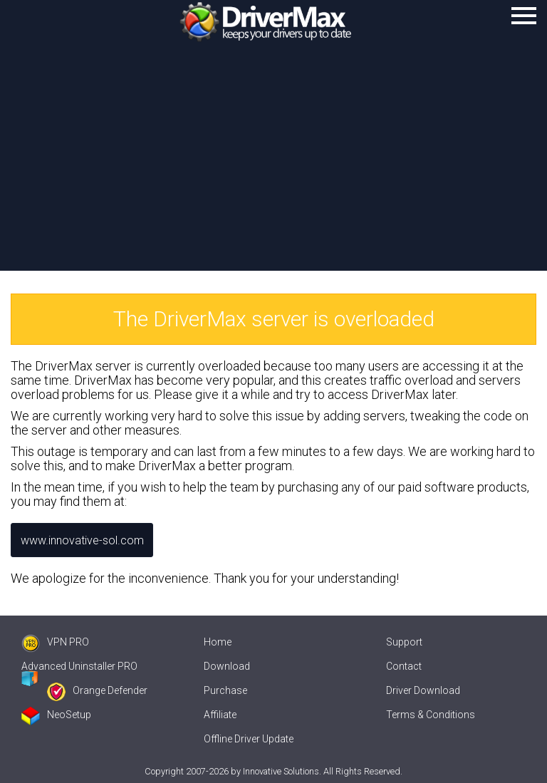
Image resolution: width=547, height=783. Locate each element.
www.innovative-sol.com (82, 540)
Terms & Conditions (430, 715)
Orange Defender (97, 690)
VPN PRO (55, 642)
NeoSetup (56, 715)
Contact (404, 666)
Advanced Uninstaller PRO (79, 666)
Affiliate (220, 715)
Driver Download (423, 690)
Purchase (225, 690)
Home (217, 642)
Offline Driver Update (248, 739)
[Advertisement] (273, 164)
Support (404, 642)
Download (227, 666)
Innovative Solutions (281, 771)
